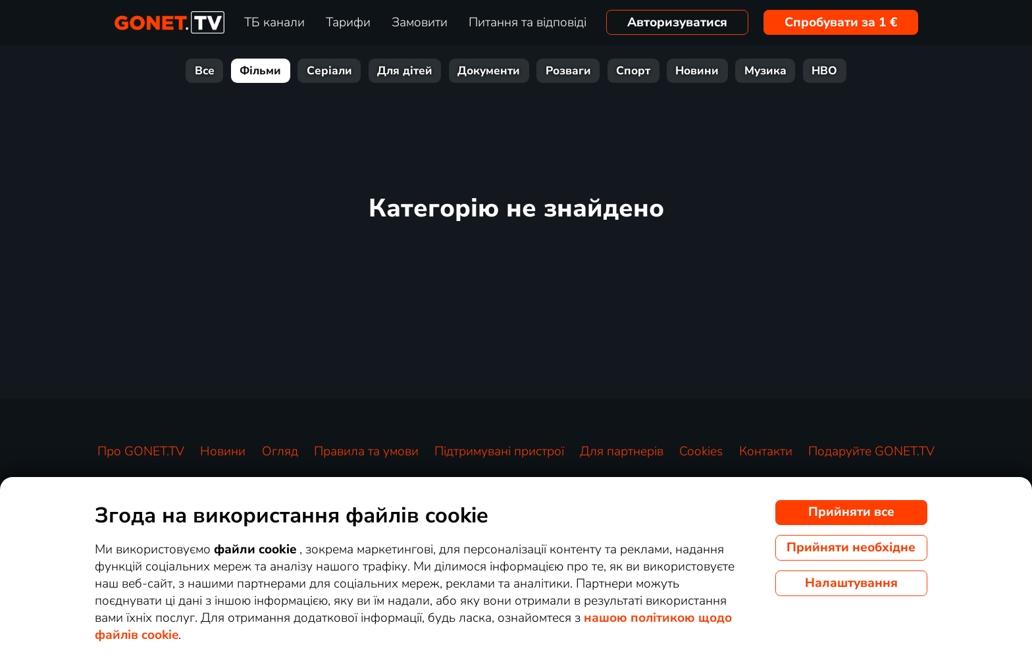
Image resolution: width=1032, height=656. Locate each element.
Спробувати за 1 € (841, 22)
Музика (765, 70)
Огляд (280, 451)
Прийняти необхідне (851, 547)
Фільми (260, 70)
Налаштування (851, 583)
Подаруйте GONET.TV (871, 451)
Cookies (701, 451)
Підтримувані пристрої (499, 451)
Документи (488, 70)
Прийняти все (851, 511)
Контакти (765, 451)
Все (205, 70)
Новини (697, 70)
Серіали (329, 70)
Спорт (633, 70)
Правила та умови (366, 451)
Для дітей (404, 70)
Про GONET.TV (140, 451)
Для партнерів (621, 451)
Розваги (568, 70)
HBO (824, 70)
